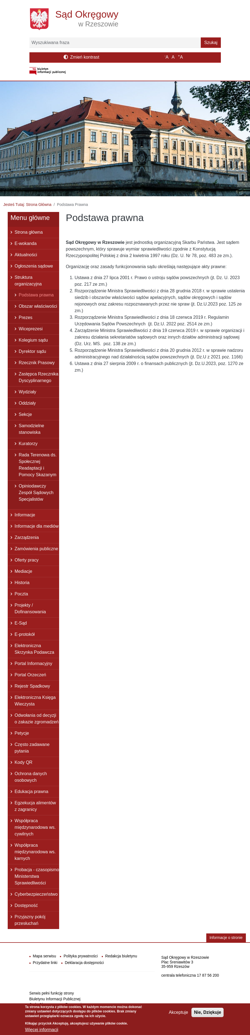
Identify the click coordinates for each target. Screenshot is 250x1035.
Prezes (25, 317)
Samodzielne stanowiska (31, 429)
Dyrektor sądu (32, 351)
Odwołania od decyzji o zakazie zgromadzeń (37, 718)
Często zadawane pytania (32, 747)
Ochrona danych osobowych (31, 777)
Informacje (25, 515)
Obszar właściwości (38, 306)
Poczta (21, 594)
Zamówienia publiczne (36, 548)
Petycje (22, 733)
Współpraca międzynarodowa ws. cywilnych (35, 827)
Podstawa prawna (36, 295)
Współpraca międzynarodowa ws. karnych (35, 852)
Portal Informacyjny (33, 663)
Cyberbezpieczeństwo (36, 894)
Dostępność (26, 905)
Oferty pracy (27, 560)
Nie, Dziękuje (207, 1014)
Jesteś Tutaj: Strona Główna (27, 204)
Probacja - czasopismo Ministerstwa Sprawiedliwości (37, 876)
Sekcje (25, 414)
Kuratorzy (28, 443)
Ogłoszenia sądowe (34, 266)
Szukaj (210, 42)
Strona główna (29, 232)
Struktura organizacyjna (28, 280)
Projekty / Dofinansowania (30, 608)
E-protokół (25, 634)
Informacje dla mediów (37, 526)
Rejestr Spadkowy (32, 686)
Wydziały (27, 392)
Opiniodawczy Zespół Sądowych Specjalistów (36, 493)
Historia (22, 582)
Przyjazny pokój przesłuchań (30, 920)
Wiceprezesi (31, 328)
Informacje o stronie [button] (226, 938)
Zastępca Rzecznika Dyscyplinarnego (38, 377)
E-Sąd (21, 623)
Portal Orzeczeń (30, 674)
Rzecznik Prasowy (37, 362)
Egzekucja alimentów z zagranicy (35, 806)
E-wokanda (26, 243)
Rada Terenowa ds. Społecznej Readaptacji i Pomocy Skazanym (38, 465)
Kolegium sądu (33, 340)
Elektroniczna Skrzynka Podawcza (34, 649)
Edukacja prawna (31, 791)
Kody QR (23, 762)
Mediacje (23, 571)
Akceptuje (178, 1014)
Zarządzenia (27, 537)
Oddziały (27, 403)
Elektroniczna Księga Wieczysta (35, 700)
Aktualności (26, 254)
